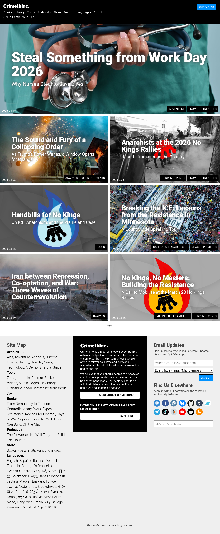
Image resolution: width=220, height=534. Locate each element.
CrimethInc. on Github (190, 403)
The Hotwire (16, 440)
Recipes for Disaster (40, 414)
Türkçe (51, 481)
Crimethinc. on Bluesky (182, 403)
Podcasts (44, 12)
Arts (10, 357)
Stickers (51, 378)
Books (7, 12)
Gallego (57, 502)
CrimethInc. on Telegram (157, 411)
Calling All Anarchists (170, 247)
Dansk (11, 497)
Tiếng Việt (24, 502)
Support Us (207, 6)
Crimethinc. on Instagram (173, 403)
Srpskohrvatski (49, 486)
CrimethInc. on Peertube (173, 411)
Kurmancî (14, 507)
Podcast (13, 430)
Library (20, 12)
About (98, 12)
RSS (22, 352)
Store (57, 12)
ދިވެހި (47, 502)
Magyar (25, 481)
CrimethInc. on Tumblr (199, 403)
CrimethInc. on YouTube (182, 411)
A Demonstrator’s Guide (43, 367)
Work (37, 409)
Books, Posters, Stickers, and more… (34, 450)
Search (68, 12)
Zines (11, 378)
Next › (110, 325)
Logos (34, 383)
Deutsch (52, 461)
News (195, 247)
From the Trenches (203, 109)
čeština (12, 481)
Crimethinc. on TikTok (165, 411)
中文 (33, 476)
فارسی (12, 486)
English (12, 461)
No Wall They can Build (47, 435)
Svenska (56, 492)
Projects (210, 247)
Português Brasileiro (36, 466)
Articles (13, 352)
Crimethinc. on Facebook (165, 403)
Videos (12, 383)
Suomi (52, 471)
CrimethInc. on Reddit (190, 411)
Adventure (177, 109)
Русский (13, 471)
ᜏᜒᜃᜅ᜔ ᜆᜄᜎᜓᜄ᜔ (45, 507)
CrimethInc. (16, 6)
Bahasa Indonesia (52, 476)
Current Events (93, 178)
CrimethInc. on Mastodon (157, 403)
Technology (15, 367)
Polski (25, 471)
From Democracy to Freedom (29, 404)
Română (21, 492)
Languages (83, 12)
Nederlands (27, 486)
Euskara (38, 481)
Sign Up (205, 377)
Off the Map (32, 424)
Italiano (38, 461)
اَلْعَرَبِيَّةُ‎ (34, 492)
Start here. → (128, 416)
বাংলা (45, 492)
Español (25, 461)
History (23, 362)
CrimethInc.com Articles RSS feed (199, 411)
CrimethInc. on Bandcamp (207, 403)
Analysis (71, 178)
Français (13, 466)
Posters (37, 378)
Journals (23, 378)
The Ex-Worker (18, 435)
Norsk (27, 507)
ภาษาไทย (35, 497)
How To (36, 362)
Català (38, 502)
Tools (31, 12)
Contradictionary (19, 409)
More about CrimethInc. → (118, 395)
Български (20, 476)
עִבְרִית (22, 497)
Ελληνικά (39, 471)
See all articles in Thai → (21, 17)
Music (23, 383)
